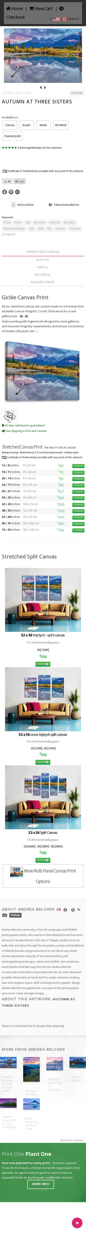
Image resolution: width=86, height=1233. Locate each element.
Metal (43, 125)
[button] (77, 1223)
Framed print (13, 136)
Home (14, 9)
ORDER (78, 466)
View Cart (40, 9)
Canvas (9, 125)
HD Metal (60, 125)
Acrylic (26, 125)
